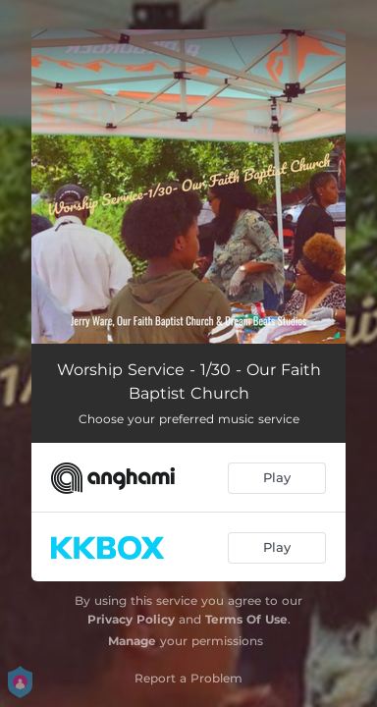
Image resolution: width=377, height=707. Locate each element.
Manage (132, 640)
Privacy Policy (131, 619)
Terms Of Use (246, 619)
